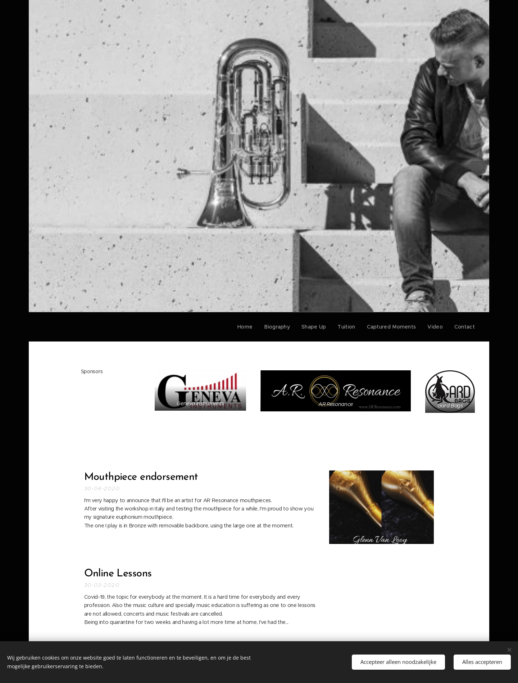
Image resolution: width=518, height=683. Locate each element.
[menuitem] (254, 327)
